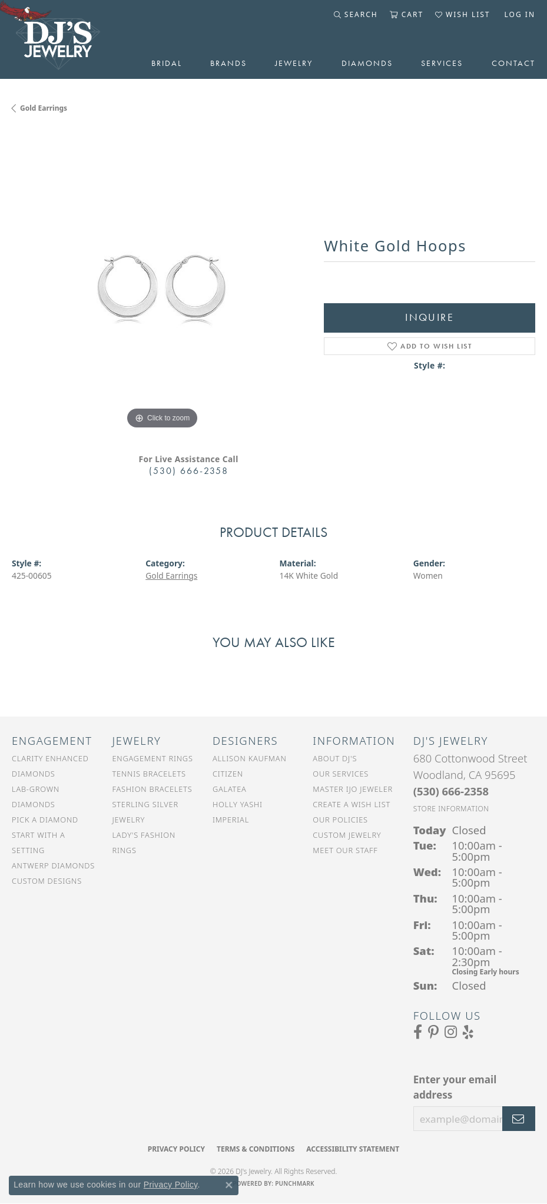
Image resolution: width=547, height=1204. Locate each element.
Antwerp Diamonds (53, 865)
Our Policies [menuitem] (340, 819)
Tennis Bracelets (148, 773)
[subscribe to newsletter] (518, 1118)
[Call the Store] (451, 791)
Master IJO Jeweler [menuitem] (353, 789)
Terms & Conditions (255, 1149)
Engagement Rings (152, 758)
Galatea (230, 789)
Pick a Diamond (45, 819)
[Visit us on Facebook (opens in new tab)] (417, 1032)
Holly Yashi (238, 804)
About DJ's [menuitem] (335, 758)
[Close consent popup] (229, 1185)
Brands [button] (228, 63)
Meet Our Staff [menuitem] (345, 850)
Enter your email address (454, 1087)
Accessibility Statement (352, 1149)
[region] (162, 281)
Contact (513, 63)
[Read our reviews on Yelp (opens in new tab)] (468, 1032)
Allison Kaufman (250, 758)
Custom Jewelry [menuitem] (347, 835)
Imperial (231, 819)
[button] (356, 15)
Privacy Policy (176, 1149)
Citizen (228, 773)
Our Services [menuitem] (341, 773)
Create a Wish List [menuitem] (351, 804)
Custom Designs (47, 880)
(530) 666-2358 (188, 471)
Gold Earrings (43, 108)
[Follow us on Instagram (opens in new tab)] (451, 1032)
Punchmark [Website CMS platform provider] (294, 1183)
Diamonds (367, 63)
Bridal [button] (166, 63)
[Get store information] (451, 809)
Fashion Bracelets (152, 789)
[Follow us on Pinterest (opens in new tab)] (433, 1032)
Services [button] (442, 63)
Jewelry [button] (294, 63)
